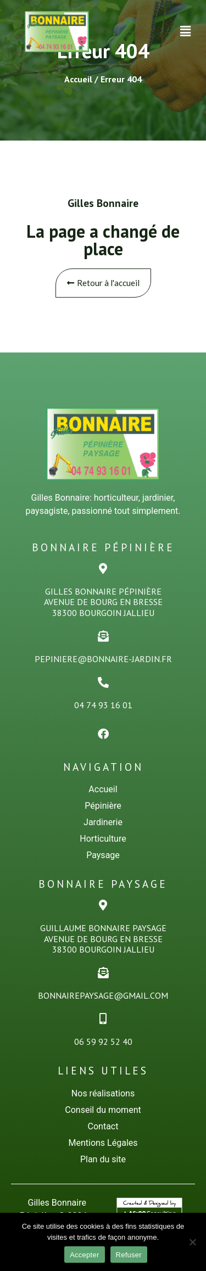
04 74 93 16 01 (103, 704)
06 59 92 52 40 (103, 1041)
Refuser (129, 1255)
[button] (185, 31)
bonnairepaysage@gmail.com (103, 995)
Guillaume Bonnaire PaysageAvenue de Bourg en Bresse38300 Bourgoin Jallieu (103, 938)
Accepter (84, 1255)
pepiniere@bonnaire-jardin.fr (103, 658)
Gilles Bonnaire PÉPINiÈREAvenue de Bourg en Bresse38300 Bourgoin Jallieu (103, 602)
